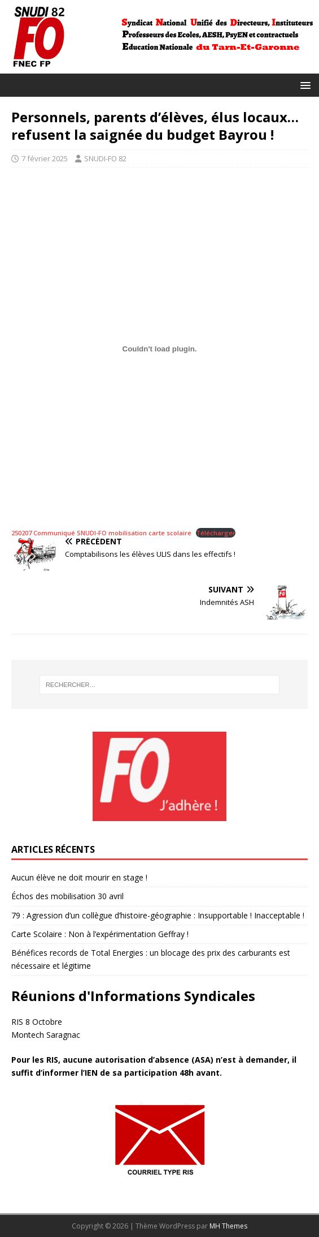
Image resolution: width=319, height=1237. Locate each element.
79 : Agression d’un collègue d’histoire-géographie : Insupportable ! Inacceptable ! (157, 915)
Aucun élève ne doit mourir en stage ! (79, 877)
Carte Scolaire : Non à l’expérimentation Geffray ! (100, 934)
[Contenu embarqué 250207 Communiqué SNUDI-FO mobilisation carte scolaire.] (159, 348)
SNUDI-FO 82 (105, 158)
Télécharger (215, 533)
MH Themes (228, 1226)
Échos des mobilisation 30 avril (67, 896)
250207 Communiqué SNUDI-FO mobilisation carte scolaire (101, 533)
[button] (303, 84)
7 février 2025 (44, 158)
